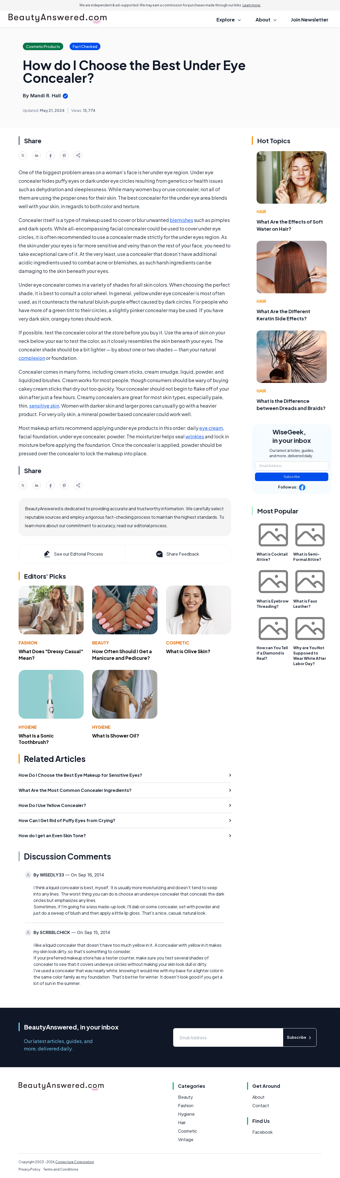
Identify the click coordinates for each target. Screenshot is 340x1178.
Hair (261, 211)
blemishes (181, 220)
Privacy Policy (29, 1169)
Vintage (185, 1139)
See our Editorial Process (73, 554)
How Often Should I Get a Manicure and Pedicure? (122, 654)
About (258, 1097)
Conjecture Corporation (74, 1162)
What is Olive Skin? (188, 651)
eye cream (211, 428)
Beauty (100, 642)
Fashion (28, 642)
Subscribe (292, 477)
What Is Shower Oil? (115, 735)
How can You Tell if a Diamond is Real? (272, 653)
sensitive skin (44, 406)
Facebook (262, 1132)
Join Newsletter (309, 19)
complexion (32, 358)
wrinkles (194, 436)
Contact (260, 1105)
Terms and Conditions (60, 1169)
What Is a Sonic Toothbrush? (36, 738)
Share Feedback (177, 554)
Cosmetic (177, 642)
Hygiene (28, 727)
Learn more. (252, 5)
